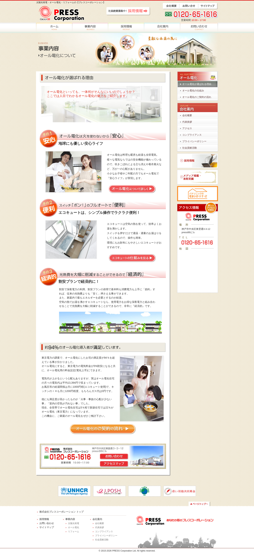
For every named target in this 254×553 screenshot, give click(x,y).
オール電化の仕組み (193, 90)
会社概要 (187, 115)
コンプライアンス (192, 134)
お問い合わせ (46, 523)
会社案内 (97, 519)
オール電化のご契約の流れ (196, 97)
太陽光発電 (73, 523)
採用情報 (44, 519)
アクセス (187, 128)
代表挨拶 (187, 121)
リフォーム (73, 531)
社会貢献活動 (189, 147)
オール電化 (73, 527)
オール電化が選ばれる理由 (196, 84)
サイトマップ (46, 527)
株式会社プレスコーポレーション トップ (61, 511)
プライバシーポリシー (194, 141)
